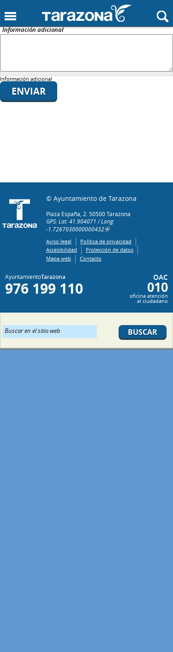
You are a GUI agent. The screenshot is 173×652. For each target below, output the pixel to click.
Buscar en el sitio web (32, 330)
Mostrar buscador (162, 16)
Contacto (90, 258)
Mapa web (58, 258)
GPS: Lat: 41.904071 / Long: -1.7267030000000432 (80, 225)
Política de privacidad (105, 241)
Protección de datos (109, 249)
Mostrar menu (10, 16)
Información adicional (33, 30)
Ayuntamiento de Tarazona (87, 13)
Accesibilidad (61, 249)
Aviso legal (59, 241)
